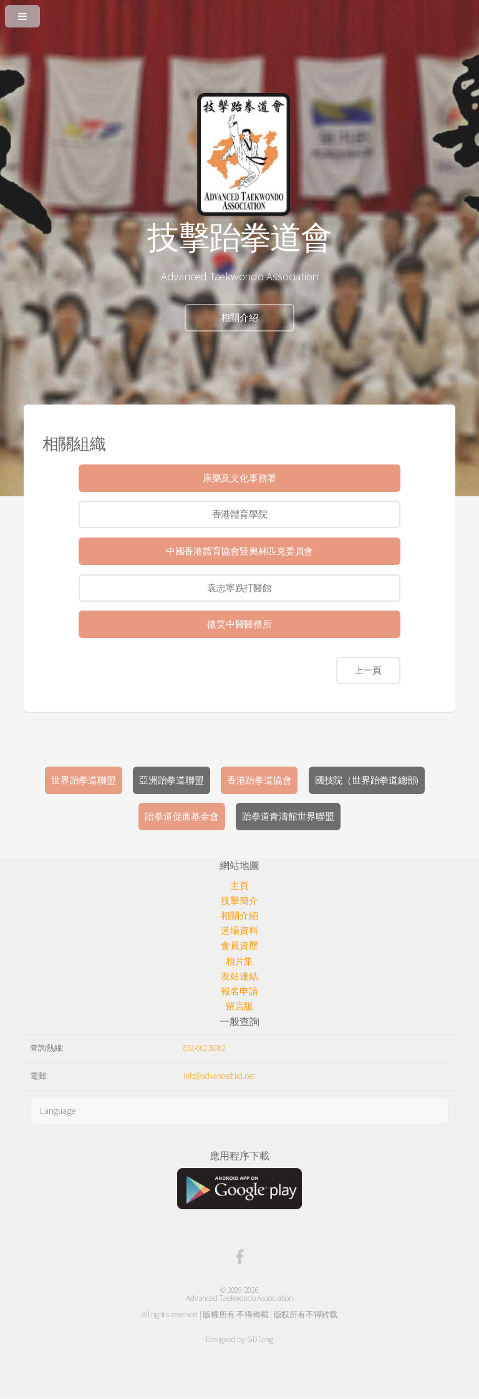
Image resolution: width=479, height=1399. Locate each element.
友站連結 (239, 976)
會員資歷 (239, 945)
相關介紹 (239, 317)
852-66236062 (204, 1048)
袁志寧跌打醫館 (239, 588)
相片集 (239, 961)
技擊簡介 (239, 900)
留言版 (239, 1006)
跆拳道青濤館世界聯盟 (288, 816)
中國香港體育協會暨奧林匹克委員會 (239, 551)
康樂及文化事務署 (239, 478)
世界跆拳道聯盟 (83, 780)
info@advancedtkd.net (218, 1076)
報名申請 (239, 991)
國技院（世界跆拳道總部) (367, 780)
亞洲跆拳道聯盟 (171, 780)
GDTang (260, 1339)
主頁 (239, 885)
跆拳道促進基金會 (181, 816)
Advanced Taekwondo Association (239, 1298)
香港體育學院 (240, 514)
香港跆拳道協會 (259, 780)
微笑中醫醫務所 (239, 624)
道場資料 (239, 930)
